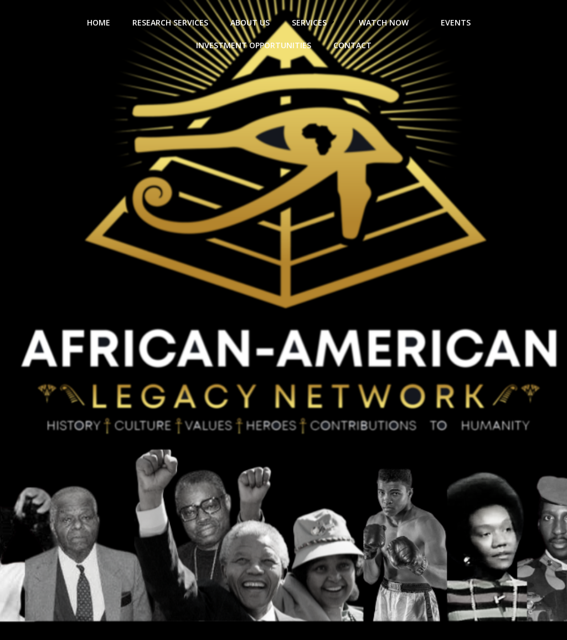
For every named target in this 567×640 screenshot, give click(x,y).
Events (461, 22)
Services (314, 22)
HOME (98, 22)
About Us (250, 22)
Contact (352, 45)
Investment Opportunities (253, 45)
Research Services (170, 22)
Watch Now (389, 22)
